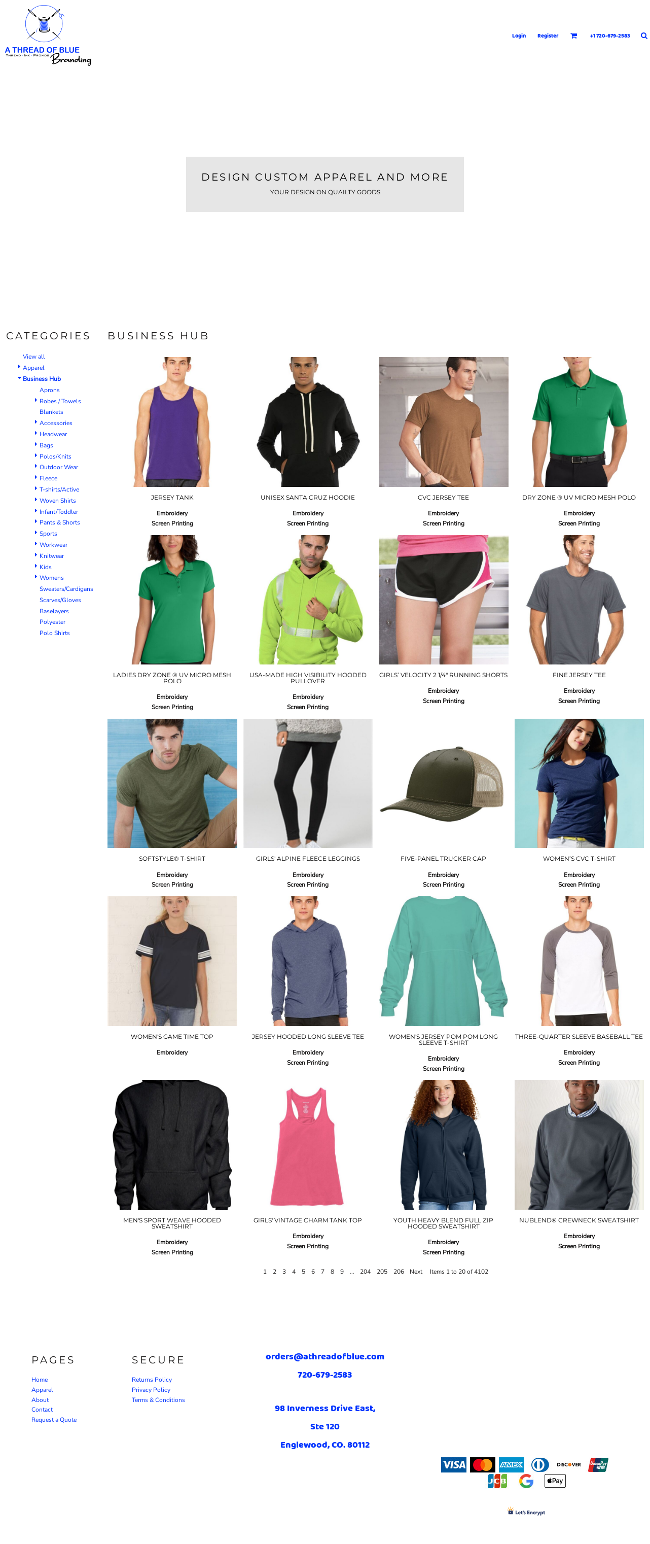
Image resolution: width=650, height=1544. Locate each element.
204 (365, 1272)
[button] (573, 35)
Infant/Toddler (59, 512)
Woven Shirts (58, 501)
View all (34, 357)
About (40, 1400)
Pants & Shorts (60, 522)
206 (398, 1272)
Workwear (53, 545)
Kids (46, 567)
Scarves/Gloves (60, 600)
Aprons (50, 390)
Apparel (34, 368)
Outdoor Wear (59, 467)
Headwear (53, 434)
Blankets (51, 412)
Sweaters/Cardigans (66, 589)
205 (382, 1272)
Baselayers (54, 611)
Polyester (52, 622)
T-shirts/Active (59, 489)
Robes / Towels (60, 401)
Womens (52, 578)
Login (519, 35)
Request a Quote (54, 1420)
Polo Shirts (55, 633)
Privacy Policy (151, 1390)
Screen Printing (172, 523)
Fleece (48, 478)
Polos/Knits (55, 456)
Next (416, 1272)
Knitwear (52, 556)
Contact (42, 1410)
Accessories (56, 423)
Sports (48, 534)
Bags (46, 445)
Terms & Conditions (158, 1400)
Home (39, 1380)
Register (548, 35)
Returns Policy (152, 1380)
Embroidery (172, 513)
